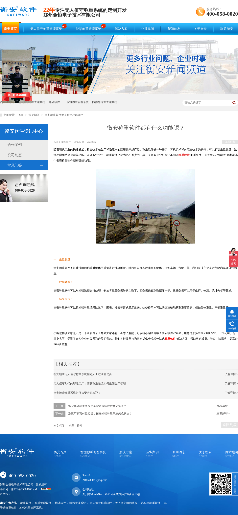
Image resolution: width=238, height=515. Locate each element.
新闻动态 (174, 29)
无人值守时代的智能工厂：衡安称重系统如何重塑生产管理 (90, 383)
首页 (21, 115)
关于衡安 (200, 29)
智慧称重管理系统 (89, 27)
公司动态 (15, 155)
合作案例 (15, 145)
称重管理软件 (43, 503)
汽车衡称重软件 (150, 503)
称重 (72, 425)
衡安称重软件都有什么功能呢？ (64, 115)
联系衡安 (226, 29)
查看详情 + (223, 406)
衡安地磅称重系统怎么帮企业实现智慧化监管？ (97, 406)
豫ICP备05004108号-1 (24, 489)
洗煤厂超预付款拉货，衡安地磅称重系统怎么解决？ (100, 413)
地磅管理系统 (77, 503)
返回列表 (230, 141)
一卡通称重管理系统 (76, 102)
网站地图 (231, 454)
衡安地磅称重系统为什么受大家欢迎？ (77, 392)
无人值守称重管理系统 (47, 27)
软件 (79, 425)
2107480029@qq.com (95, 480)
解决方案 (121, 29)
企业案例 (147, 29)
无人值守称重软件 (101, 503)
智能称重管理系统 (93, 454)
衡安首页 (10, 29)
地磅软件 (54, 102)
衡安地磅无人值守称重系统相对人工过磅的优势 (83, 374)
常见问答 (34, 115)
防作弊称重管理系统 (104, 102)
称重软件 (25, 503)
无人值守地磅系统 (126, 503)
